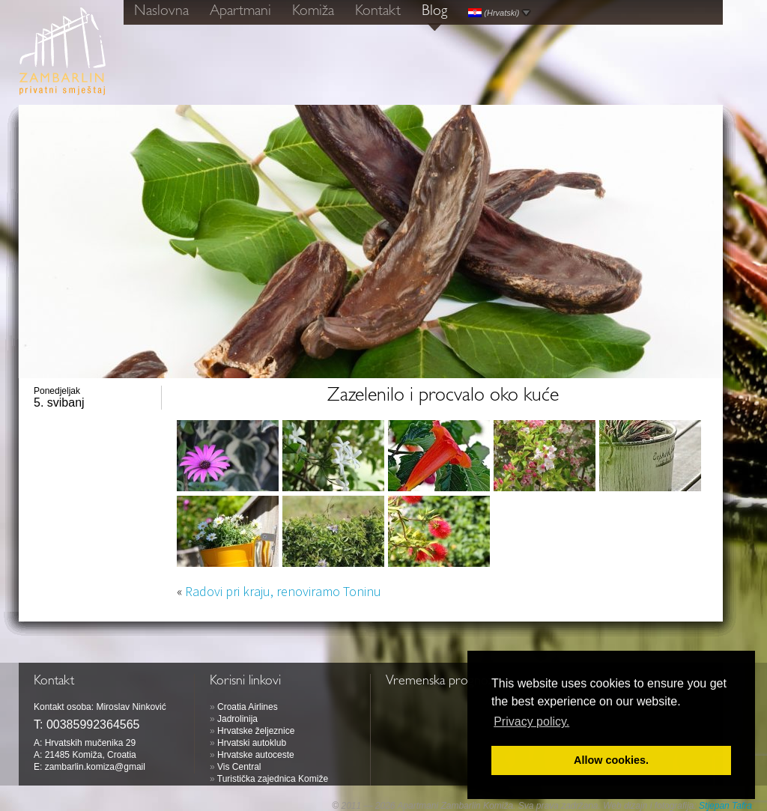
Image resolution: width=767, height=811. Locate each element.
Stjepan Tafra (725, 806)
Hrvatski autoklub (251, 743)
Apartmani (240, 11)
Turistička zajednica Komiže (272, 779)
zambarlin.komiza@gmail (95, 767)
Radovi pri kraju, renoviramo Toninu (283, 591)
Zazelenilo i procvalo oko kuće (443, 397)
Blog (434, 11)
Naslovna (161, 11)
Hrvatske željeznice (255, 731)
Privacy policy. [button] (531, 721)
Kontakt (378, 11)
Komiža (313, 11)
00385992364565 (93, 724)
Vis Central (239, 767)
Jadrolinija (237, 719)
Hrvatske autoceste (255, 755)
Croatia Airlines (247, 707)
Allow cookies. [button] (611, 760)
